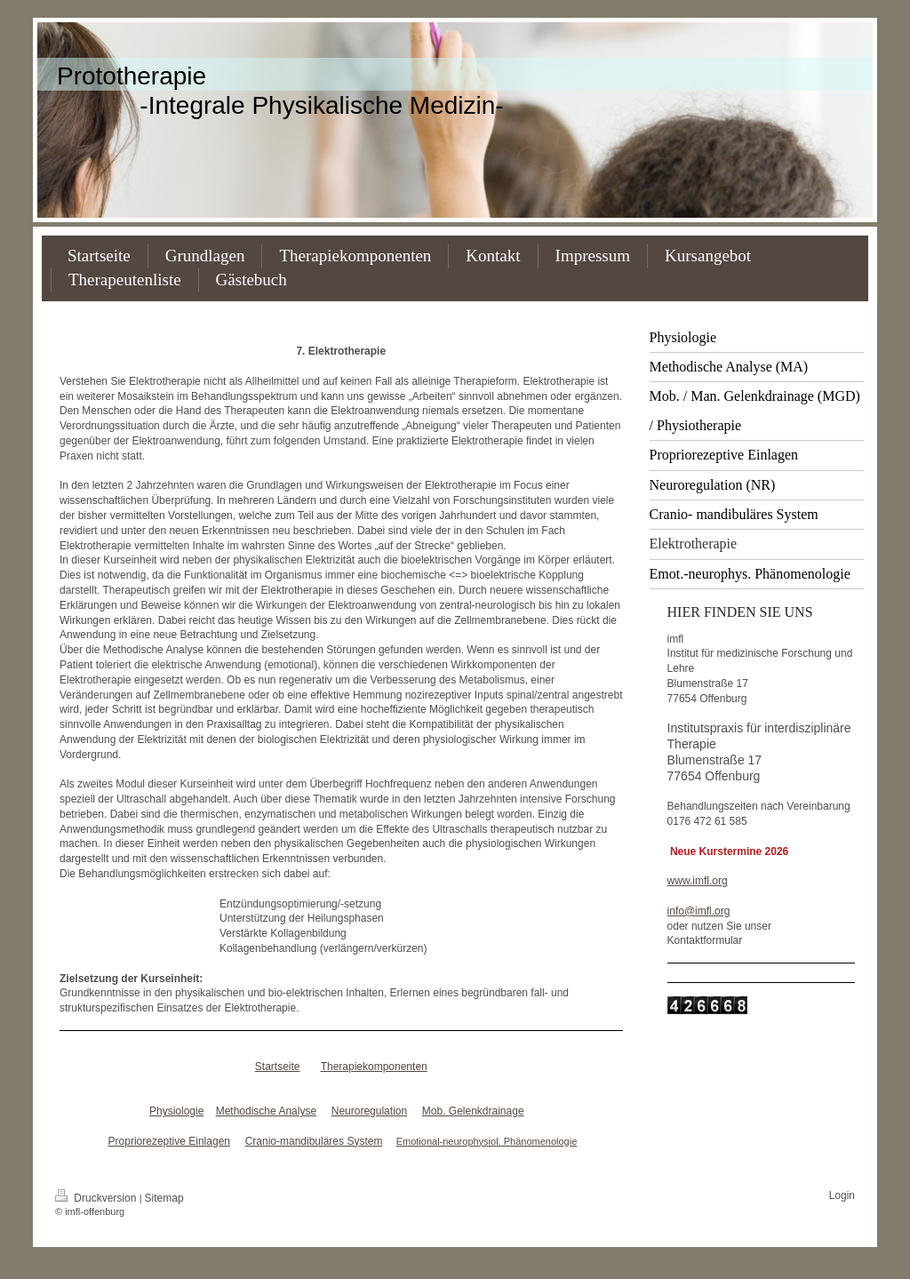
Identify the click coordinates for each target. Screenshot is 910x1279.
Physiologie (176, 1111)
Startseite (277, 1066)
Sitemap (164, 1198)
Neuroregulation (369, 1111)
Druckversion (97, 1198)
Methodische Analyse (266, 1111)
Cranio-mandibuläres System (314, 1141)
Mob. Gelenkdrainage (473, 1111)
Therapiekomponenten (374, 1066)
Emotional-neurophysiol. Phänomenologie (487, 1141)
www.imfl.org (697, 881)
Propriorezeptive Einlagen (169, 1141)
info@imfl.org (698, 911)
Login (842, 1195)
